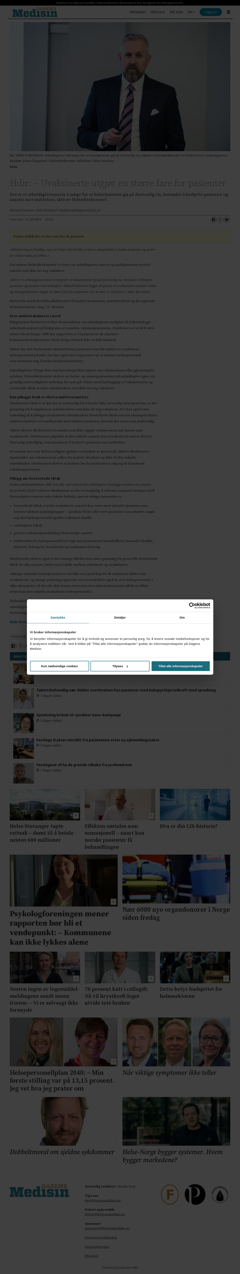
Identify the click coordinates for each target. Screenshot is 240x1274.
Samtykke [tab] (58, 617)
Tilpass (120, 666)
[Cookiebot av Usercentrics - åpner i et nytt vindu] (192, 605)
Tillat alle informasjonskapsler (180, 666)
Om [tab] (182, 617)
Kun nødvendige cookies (59, 666)
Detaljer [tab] (120, 617)
